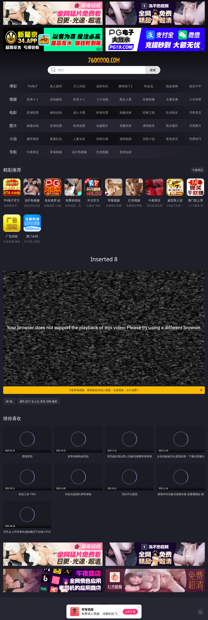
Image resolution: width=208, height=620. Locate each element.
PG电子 (33, 86)
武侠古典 (102, 139)
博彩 (13, 86)
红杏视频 (102, 152)
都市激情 (33, 139)
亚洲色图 (56, 126)
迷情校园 (126, 139)
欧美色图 (79, 126)
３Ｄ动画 (102, 99)
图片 (13, 125)
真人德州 (56, 86)
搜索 (153, 70)
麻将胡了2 (125, 86)
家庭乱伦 (56, 139)
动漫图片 (102, 126)
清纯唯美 (149, 126)
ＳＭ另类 (195, 99)
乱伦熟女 (172, 112)
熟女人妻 (126, 99)
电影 (13, 112)
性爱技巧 (195, 139)
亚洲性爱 (33, 112)
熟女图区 (172, 126)
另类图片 (195, 126)
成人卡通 (79, 112)
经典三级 (149, 112)
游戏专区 (102, 86)
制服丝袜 (126, 112)
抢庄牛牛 (195, 86)
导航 (13, 151)
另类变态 (195, 112)
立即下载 (130, 611)
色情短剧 (126, 152)
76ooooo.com (104, 60)
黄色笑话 (172, 139)
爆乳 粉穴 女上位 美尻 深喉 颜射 (38, 401)
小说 (13, 138)
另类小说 (149, 139)
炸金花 (148, 86)
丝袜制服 (149, 99)
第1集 (9, 401)
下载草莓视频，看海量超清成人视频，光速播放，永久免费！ (136, 390)
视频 (13, 99)
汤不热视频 (79, 152)
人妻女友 (79, 139)
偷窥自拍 (33, 126)
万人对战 (79, 86)
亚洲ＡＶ (33, 99)
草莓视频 (56, 152)
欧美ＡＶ (79, 99)
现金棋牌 (172, 86)
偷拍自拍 (56, 112)
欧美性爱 (102, 112)
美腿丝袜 (126, 126)
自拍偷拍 (56, 99)
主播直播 (172, 99)
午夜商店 (33, 152)
